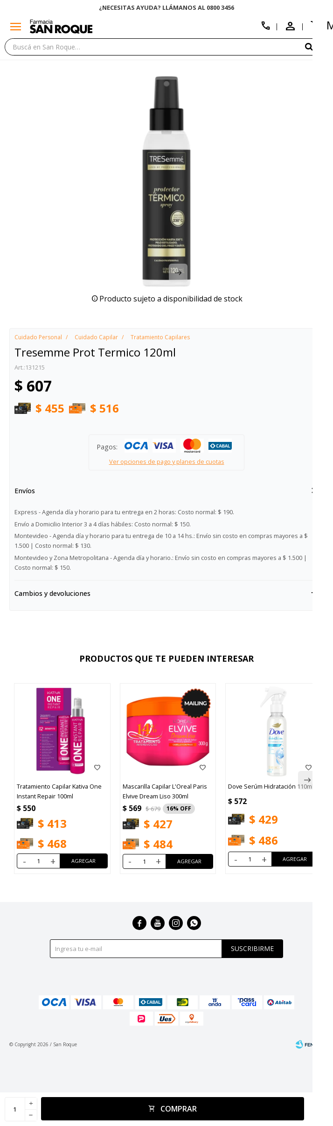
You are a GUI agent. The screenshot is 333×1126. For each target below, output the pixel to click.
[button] (316, 46)
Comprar (178, 1109)
